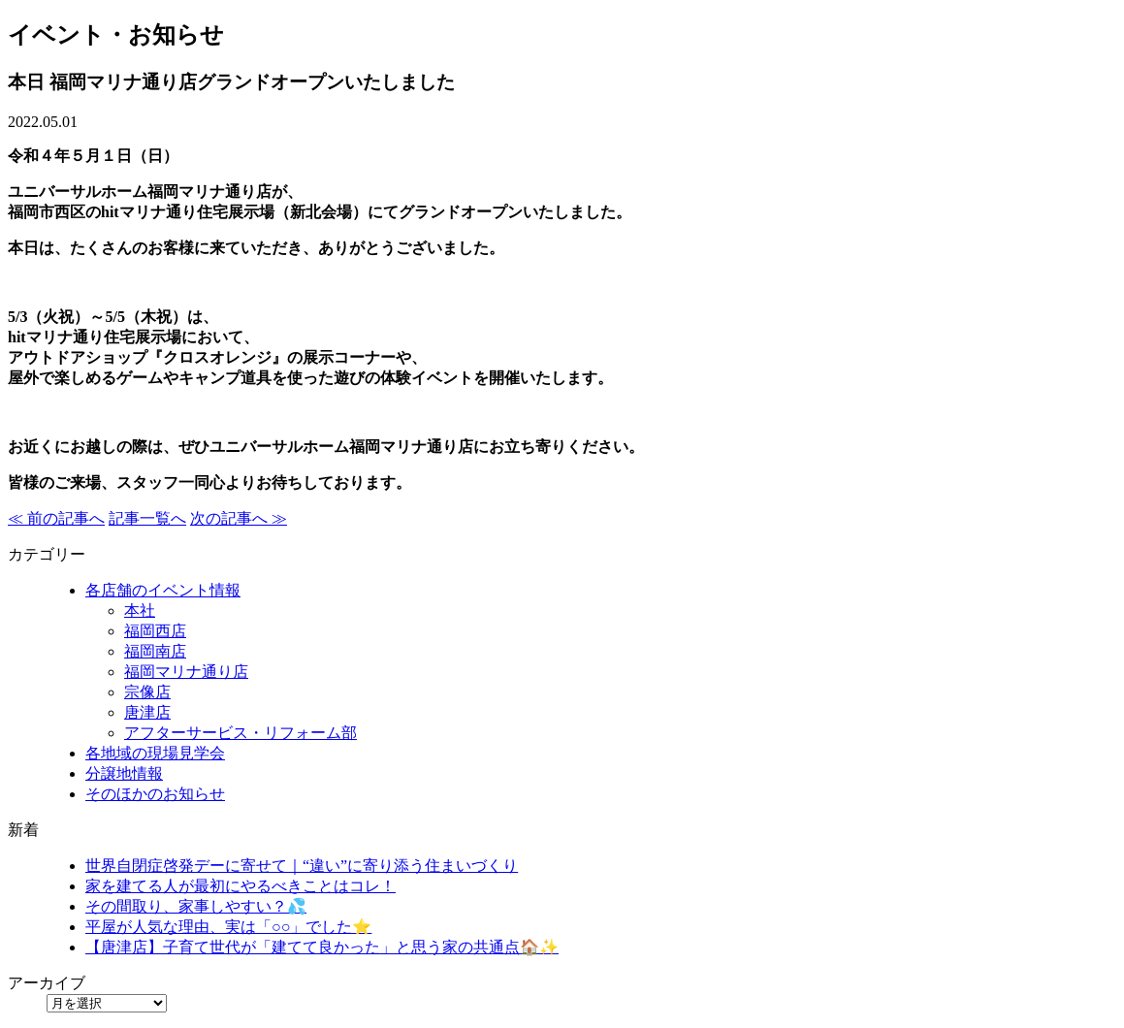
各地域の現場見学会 (155, 753)
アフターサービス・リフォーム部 (240, 732)
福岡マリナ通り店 (186, 671)
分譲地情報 (124, 773)
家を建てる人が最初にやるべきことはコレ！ (240, 886)
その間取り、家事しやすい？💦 (195, 906)
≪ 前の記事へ (56, 518)
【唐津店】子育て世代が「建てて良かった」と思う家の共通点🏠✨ (322, 947)
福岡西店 (155, 631)
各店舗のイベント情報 (163, 590)
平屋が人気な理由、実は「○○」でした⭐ (228, 926)
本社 (139, 610)
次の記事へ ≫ (238, 518)
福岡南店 (155, 651)
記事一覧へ (147, 518)
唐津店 (147, 712)
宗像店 (147, 692)
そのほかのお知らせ (155, 794)
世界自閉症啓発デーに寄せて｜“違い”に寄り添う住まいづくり (301, 865)
